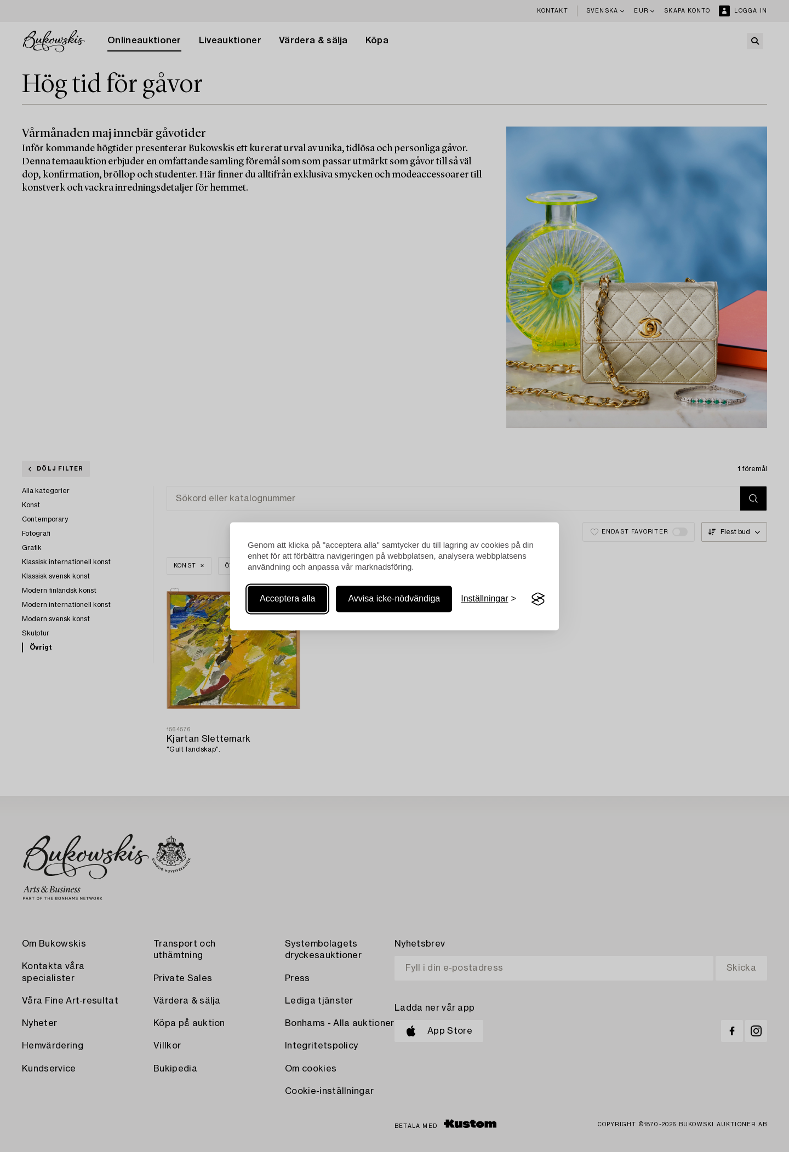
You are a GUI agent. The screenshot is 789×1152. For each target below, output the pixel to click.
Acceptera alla (287, 599)
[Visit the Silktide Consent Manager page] (538, 599)
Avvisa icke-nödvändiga (394, 599)
